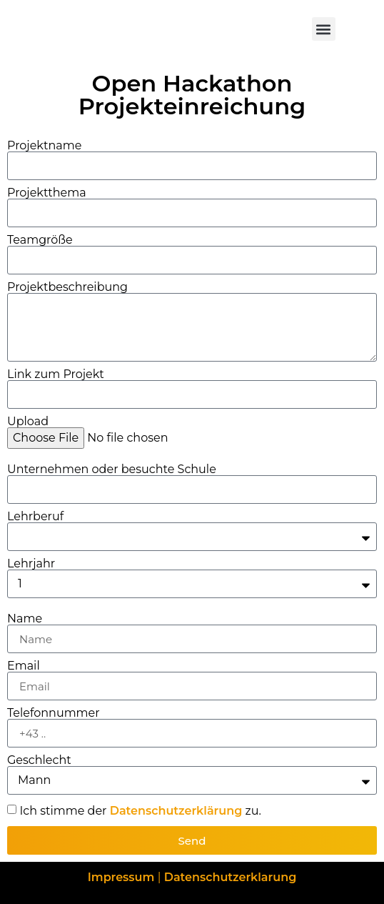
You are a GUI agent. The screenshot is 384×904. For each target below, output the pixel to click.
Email (23, 666)
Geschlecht (39, 760)
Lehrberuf (35, 516)
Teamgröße (40, 240)
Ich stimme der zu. (140, 811)
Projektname (44, 146)
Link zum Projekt (55, 374)
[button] (323, 29)
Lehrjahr (31, 564)
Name (24, 619)
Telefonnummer (53, 713)
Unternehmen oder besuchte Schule (111, 469)
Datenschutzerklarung (230, 877)
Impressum (123, 877)
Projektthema (46, 193)
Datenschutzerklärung (176, 811)
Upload (28, 421)
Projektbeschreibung (67, 287)
